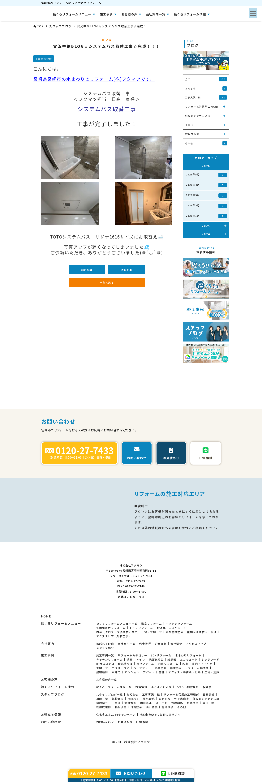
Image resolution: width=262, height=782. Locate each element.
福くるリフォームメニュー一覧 (117, 641)
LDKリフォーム (161, 673)
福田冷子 (133, 717)
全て (206, 79)
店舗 (162, 690)
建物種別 (102, 690)
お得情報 (141, 705)
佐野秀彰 (130, 721)
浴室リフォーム (151, 641)
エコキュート (189, 677)
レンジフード (210, 677)
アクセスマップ (196, 662)
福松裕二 (102, 721)
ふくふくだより (161, 705)
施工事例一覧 (105, 673)
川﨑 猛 (102, 717)
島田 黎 (208, 721)
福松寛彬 (118, 717)
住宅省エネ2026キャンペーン (116, 732)
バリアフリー (142, 686)
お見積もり (125, 740)
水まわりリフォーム (188, 673)
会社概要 (176, 662)
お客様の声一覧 (106, 697)
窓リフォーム (145, 682)
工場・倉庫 (211, 690)
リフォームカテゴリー (132, 673)
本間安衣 (164, 717)
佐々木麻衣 (181, 717)
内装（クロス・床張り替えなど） (118, 650)
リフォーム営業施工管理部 (181, 712)
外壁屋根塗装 (174, 650)
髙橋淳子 (167, 725)
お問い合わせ (105, 740)
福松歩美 (121, 725)
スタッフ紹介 (105, 666)
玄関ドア (102, 686)
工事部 (116, 721)
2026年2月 (206, 206)
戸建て (116, 690)
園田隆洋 (146, 721)
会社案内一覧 (126, 662)
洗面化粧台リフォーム (111, 646)
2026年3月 (206, 195)
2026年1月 (206, 216)
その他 (181, 725)
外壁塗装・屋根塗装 (168, 686)
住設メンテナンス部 (206, 717)
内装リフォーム (168, 682)
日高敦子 (136, 725)
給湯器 (171, 677)
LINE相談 (142, 740)
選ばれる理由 (105, 662)
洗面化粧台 (156, 677)
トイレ (140, 677)
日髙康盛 (209, 712)
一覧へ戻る (107, 282)
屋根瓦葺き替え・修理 (202, 650)
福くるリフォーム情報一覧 (114, 705)
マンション (131, 690)
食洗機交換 (125, 682)
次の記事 (126, 270)
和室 (185, 682)
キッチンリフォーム (179, 641)
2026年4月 (206, 185)
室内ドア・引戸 (202, 682)
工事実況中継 (151, 712)
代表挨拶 (145, 662)
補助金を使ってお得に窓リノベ (160, 732)
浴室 (129, 677)
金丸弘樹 (193, 721)
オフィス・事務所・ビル (184, 690)
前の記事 (86, 270)
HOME (46, 634)
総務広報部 (103, 725)
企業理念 (161, 662)
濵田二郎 (162, 721)
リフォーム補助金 (197, 686)
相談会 (207, 705)
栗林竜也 (149, 717)
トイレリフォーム (141, 646)
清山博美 (152, 725)
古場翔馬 (177, 721)
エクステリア (120, 686)
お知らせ (132, 712)
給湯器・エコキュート (171, 646)
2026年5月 (206, 175)
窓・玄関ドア (153, 650)
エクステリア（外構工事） (114, 654)
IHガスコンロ (105, 682)
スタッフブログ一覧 (109, 712)
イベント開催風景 (187, 705)
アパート (149, 690)
